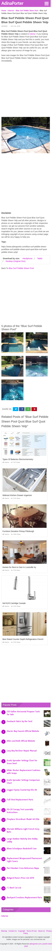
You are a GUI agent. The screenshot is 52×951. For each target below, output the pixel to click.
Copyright (21, 931)
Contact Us (13, 931)
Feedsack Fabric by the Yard (19, 721)
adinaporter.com (35, 944)
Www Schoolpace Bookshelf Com (22, 848)
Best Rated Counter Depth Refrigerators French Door (25, 639)
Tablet (39, 258)
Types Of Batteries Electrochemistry (17, 459)
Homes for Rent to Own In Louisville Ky (19, 567)
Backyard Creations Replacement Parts (24, 897)
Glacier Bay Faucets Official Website (23, 731)
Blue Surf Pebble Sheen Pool (21, 268)
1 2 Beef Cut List (14, 887)
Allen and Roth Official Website (21, 741)
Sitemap (4, 931)
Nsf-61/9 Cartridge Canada (14, 603)
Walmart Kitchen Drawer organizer (17, 495)
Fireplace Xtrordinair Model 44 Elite (23, 819)
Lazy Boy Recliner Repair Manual (22, 750)
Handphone (27, 258)
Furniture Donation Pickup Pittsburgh (18, 531)
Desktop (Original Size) (16, 261)
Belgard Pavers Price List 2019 (20, 878)
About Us (41, 931)
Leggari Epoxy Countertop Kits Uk (22, 790)
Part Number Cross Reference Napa (23, 868)
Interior (4, 26)
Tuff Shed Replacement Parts (20, 799)
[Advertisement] (26, 90)
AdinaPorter (12, 3)
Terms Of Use (31, 931)
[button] (46, 3)
